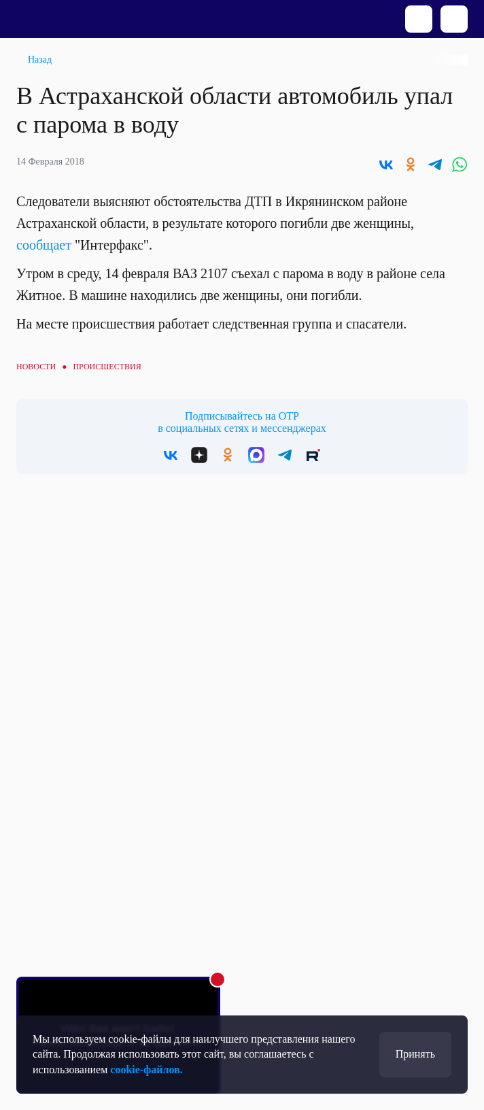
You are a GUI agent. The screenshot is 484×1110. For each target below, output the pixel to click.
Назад (40, 59)
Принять (415, 1054)
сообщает (45, 244)
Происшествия (107, 366)
